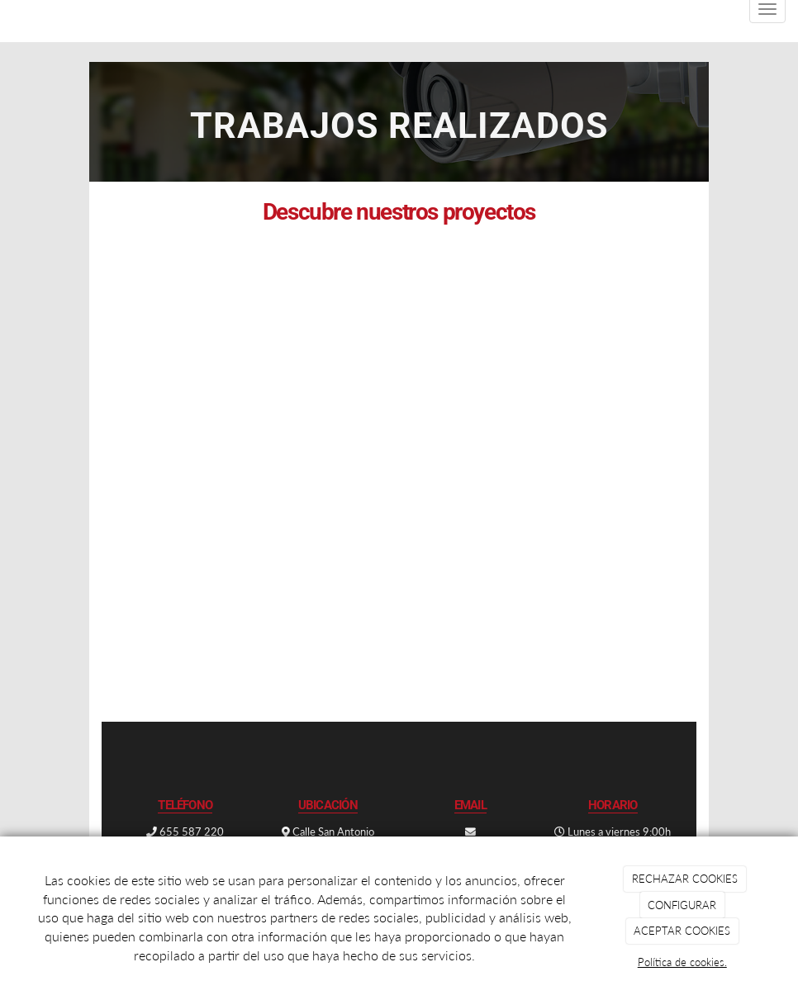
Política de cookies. (682, 962)
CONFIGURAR (682, 905)
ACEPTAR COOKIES (682, 930)
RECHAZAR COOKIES (685, 878)
